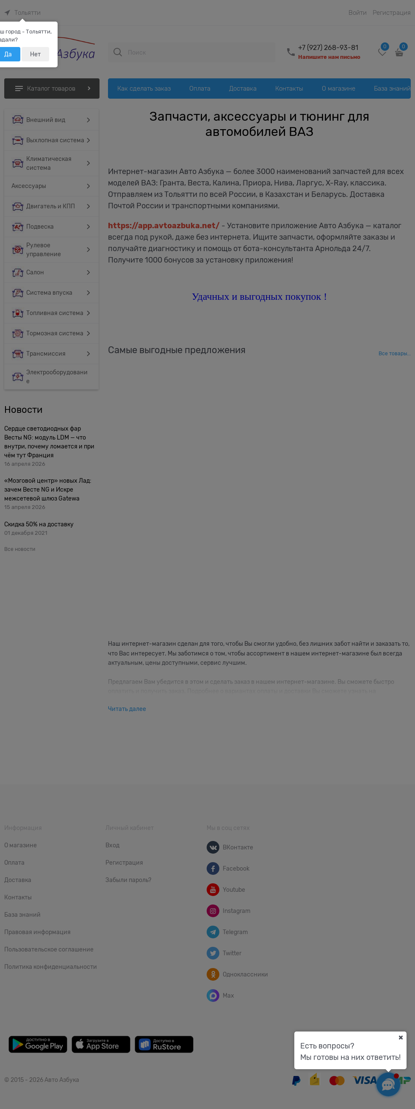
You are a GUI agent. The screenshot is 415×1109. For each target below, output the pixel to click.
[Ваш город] (400, 1037)
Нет (35, 54)
